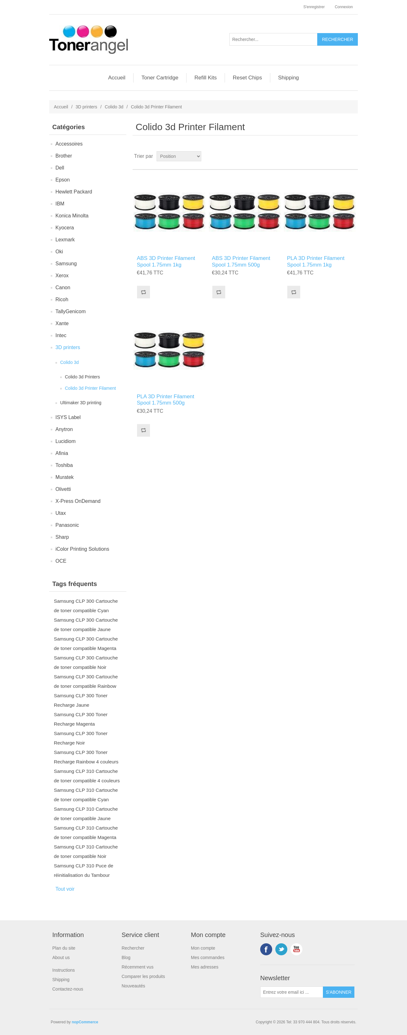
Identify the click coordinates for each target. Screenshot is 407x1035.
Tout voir (64, 889)
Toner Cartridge (159, 78)
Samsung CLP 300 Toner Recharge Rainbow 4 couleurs (86, 757)
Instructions (63, 970)
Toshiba (64, 465)
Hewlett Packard (73, 191)
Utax (60, 513)
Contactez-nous (67, 989)
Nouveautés (133, 985)
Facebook (266, 949)
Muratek (64, 477)
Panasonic (67, 525)
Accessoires (69, 144)
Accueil (116, 78)
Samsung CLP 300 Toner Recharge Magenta (80, 719)
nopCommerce (85, 1022)
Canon (62, 287)
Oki (59, 251)
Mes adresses (204, 966)
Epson (62, 179)
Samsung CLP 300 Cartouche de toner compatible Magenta (86, 643)
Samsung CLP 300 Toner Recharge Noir (80, 738)
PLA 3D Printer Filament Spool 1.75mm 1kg (315, 261)
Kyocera (64, 227)
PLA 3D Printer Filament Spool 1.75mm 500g (165, 400)
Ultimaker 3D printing (80, 402)
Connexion (344, 7)
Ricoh (61, 299)
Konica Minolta (72, 215)
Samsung (66, 263)
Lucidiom (65, 441)
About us (61, 957)
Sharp (62, 537)
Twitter (281, 949)
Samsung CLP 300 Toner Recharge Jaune (80, 700)
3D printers (86, 106)
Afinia (61, 453)
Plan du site (63, 948)
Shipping (288, 78)
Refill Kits (205, 78)
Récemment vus (137, 966)
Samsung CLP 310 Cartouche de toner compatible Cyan (86, 794)
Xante (62, 323)
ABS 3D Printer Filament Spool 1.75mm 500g (241, 261)
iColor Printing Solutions (82, 549)
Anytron (64, 429)
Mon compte (203, 948)
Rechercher (133, 948)
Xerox (62, 275)
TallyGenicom (70, 311)
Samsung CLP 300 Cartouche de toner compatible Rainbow (86, 681)
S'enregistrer (314, 7)
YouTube (296, 949)
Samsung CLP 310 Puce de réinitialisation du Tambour (83, 870)
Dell (59, 167)
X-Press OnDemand (77, 501)
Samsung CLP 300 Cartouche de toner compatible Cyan (86, 605)
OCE (60, 561)
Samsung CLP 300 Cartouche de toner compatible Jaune (86, 624)
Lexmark (65, 239)
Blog (126, 957)
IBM (59, 203)
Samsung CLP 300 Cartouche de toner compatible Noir (86, 662)
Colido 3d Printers (82, 376)
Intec (60, 335)
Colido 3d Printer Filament (90, 388)
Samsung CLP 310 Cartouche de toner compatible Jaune (86, 813)
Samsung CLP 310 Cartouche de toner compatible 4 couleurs (87, 775)
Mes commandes (208, 957)
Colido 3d (114, 106)
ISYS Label (68, 417)
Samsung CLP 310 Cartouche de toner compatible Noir (86, 851)
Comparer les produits (143, 976)
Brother (63, 155)
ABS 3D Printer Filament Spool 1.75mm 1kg (166, 261)
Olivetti (63, 489)
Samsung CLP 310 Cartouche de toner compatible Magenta (86, 832)
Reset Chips (247, 78)
